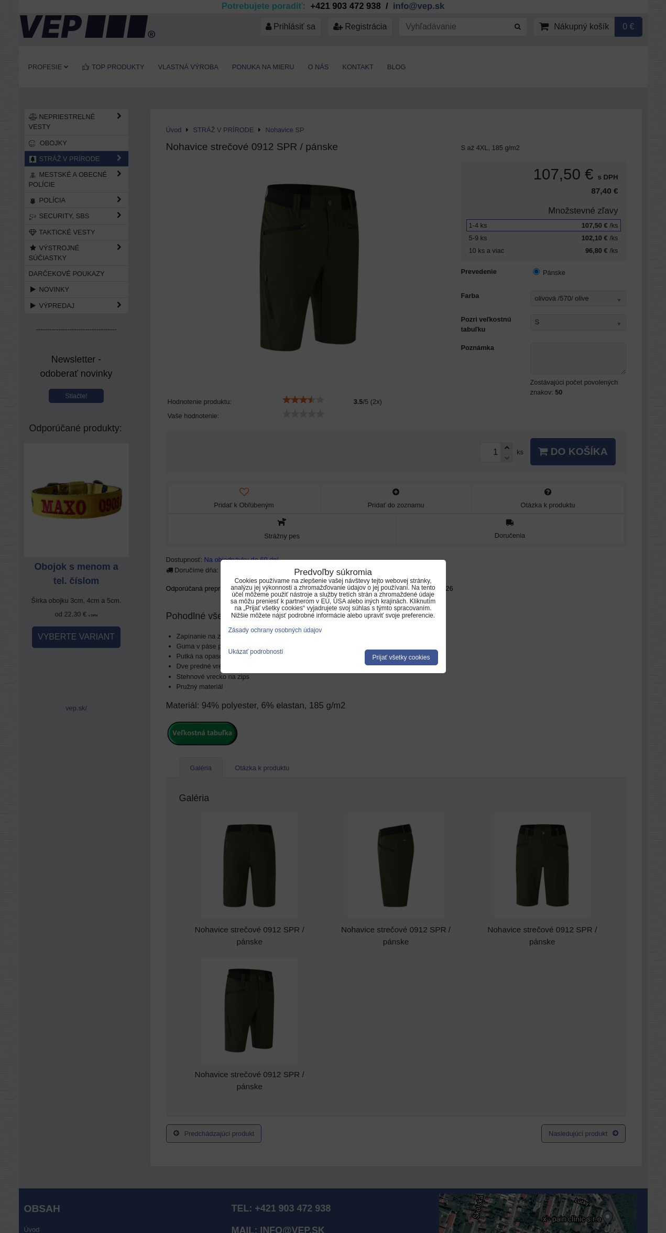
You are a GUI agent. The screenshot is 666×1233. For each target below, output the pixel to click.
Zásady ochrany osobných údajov (275, 630)
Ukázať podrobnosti (255, 652)
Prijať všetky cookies (401, 657)
